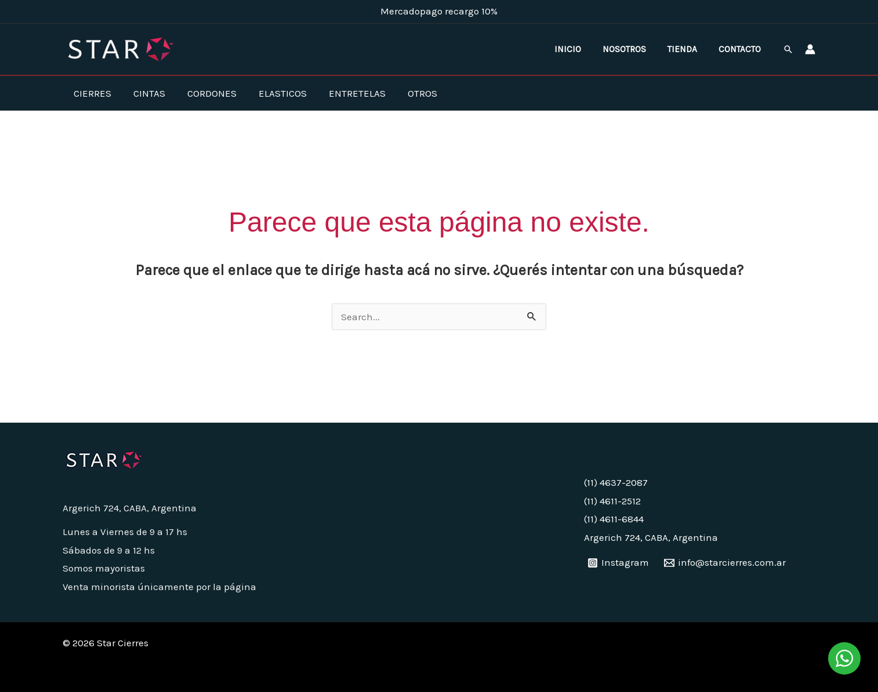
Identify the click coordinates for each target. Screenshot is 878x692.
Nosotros (633, 49)
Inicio (580, 49)
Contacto (741, 49)
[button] (788, 49)
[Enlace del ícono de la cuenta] (810, 49)
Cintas (146, 93)
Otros (410, 93)
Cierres (91, 93)
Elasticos (275, 93)
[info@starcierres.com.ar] (725, 563)
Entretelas (346, 93)
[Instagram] (619, 563)
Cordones (206, 93)
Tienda (687, 49)
